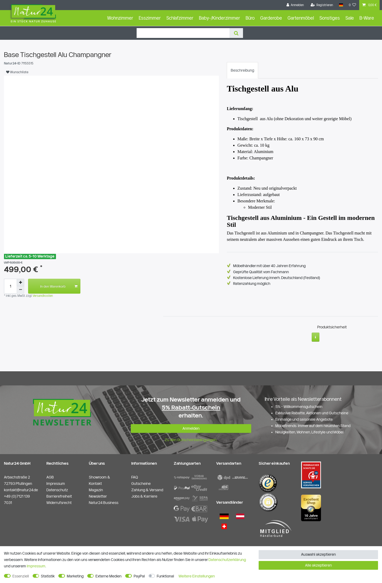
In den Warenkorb (59, 286)
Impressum (36, 566)
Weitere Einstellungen (197, 576)
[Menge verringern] (20, 290)
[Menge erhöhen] (20, 282)
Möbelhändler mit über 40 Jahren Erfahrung (269, 266)
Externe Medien (108, 576)
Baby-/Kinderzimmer (219, 17)
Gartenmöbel (301, 17)
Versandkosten (42, 295)
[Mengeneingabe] (10, 286)
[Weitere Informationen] (315, 334)
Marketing (75, 576)
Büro (250, 17)
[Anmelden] (295, 5)
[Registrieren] (322, 5)
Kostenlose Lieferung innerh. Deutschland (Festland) (276, 278)
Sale (349, 17)
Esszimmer (150, 17)
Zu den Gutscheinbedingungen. (191, 438)
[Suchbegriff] (183, 33)
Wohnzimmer (120, 17)
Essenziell (20, 576)
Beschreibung (242, 70)
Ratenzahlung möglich (251, 283)
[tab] (242, 70)
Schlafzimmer (179, 17)
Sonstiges (329, 17)
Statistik (48, 576)
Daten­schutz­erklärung (227, 560)
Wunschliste (17, 72)
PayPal (139, 576)
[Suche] (236, 33)
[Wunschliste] (352, 5)
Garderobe (271, 17)
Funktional (165, 576)
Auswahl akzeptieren (318, 554)
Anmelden (191, 426)
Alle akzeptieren (318, 565)
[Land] (341, 5)
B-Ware (366, 17)
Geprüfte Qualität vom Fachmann (261, 272)
